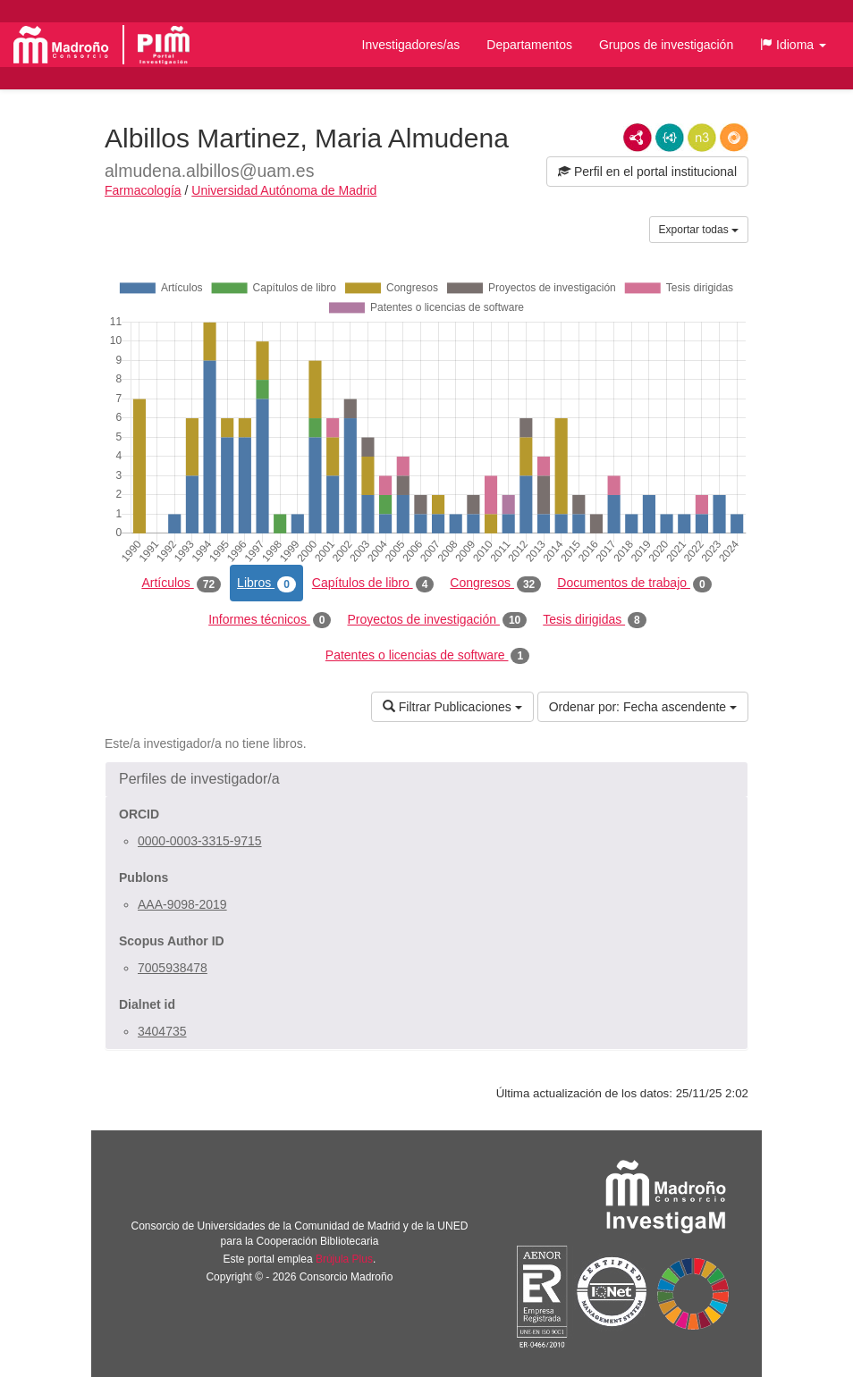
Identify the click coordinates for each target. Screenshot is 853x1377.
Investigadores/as (411, 45)
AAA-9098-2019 (182, 904)
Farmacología (143, 190)
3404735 (162, 1031)
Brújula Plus (344, 1259)
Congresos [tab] (495, 583)
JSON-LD (669, 137)
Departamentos (529, 45)
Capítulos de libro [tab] (373, 583)
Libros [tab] (266, 583)
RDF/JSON (734, 137)
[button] (793, 44)
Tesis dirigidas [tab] (594, 620)
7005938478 (172, 968)
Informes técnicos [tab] (269, 620)
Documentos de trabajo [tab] (634, 583)
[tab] (426, 779)
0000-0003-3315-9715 (200, 841)
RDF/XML (637, 137)
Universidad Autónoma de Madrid (283, 190)
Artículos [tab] (181, 583)
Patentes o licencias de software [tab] (427, 656)
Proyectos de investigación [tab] (437, 620)
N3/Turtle (702, 137)
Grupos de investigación (666, 45)
